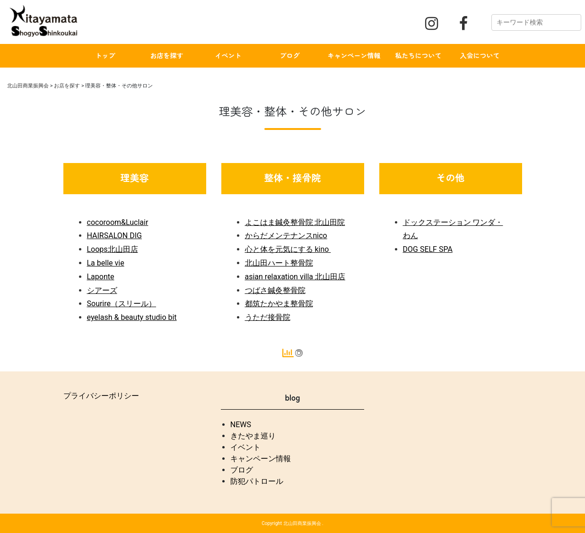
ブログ (290, 55)
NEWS (240, 424)
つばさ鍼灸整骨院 (275, 290)
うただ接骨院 (267, 317)
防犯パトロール (256, 481)
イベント (228, 55)
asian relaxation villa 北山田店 (295, 276)
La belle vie (105, 262)
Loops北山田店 (112, 249)
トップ (105, 55)
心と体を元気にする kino (288, 249)
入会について (480, 55)
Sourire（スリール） (122, 303)
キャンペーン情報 (354, 55)
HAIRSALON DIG (114, 235)
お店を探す (166, 55)
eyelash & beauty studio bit (132, 317)
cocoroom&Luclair (117, 222)
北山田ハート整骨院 (279, 262)
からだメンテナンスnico (286, 235)
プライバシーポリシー (101, 395)
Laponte (100, 276)
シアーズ (102, 290)
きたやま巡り (253, 435)
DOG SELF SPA (428, 249)
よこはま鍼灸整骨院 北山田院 (295, 222)
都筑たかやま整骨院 (279, 303)
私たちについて (418, 55)
